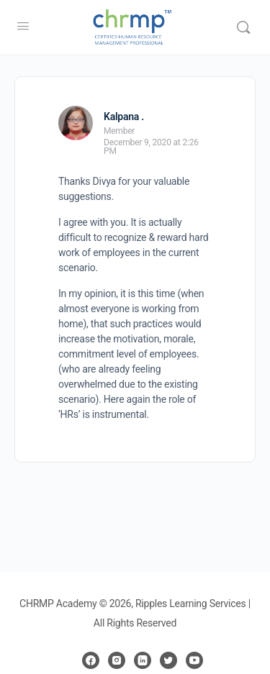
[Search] (243, 27)
